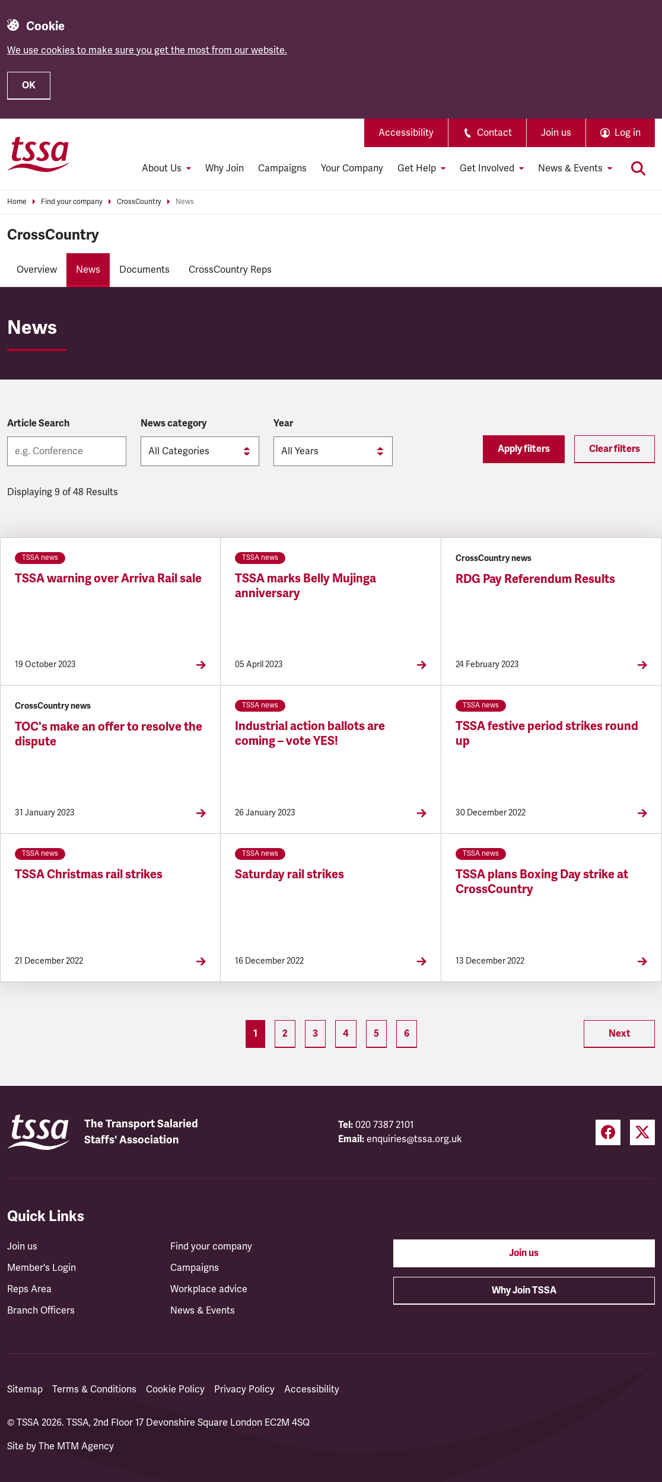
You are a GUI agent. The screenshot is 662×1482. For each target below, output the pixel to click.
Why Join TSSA (524, 1290)
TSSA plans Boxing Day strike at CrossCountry (542, 882)
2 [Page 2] (285, 1034)
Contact (487, 133)
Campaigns (282, 168)
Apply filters (524, 449)
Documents (144, 270)
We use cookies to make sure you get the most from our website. (147, 50)
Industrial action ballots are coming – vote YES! (310, 733)
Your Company (352, 168)
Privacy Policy (244, 1389)
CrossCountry (139, 201)
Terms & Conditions (94, 1389)
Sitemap (25, 1389)
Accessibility (406, 133)
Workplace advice (208, 1289)
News (185, 201)
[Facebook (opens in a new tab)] (608, 1132)
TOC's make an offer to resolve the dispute (108, 734)
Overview (37, 270)
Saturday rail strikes (289, 874)
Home (17, 201)
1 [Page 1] (255, 1034)
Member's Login (41, 1268)
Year (283, 423)
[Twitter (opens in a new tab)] (642, 1132)
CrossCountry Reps (230, 270)
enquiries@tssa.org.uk (414, 1139)
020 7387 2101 (384, 1125)
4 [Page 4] (346, 1034)
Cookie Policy (175, 1389)
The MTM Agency (76, 1446)
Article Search (38, 423)
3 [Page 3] (315, 1034)
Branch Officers (41, 1311)
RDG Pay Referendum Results (535, 579)
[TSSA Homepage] (38, 154)
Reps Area (29, 1289)
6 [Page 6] (406, 1034)
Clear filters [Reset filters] (614, 449)
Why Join (224, 168)
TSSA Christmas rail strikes (89, 874)
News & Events (202, 1311)
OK (29, 85)
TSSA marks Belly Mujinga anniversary (305, 586)
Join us (556, 133)
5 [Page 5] (376, 1034)
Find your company (72, 201)
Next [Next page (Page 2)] (620, 1034)
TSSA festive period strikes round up (547, 733)
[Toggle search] (638, 168)
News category (173, 423)
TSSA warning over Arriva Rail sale (108, 578)
